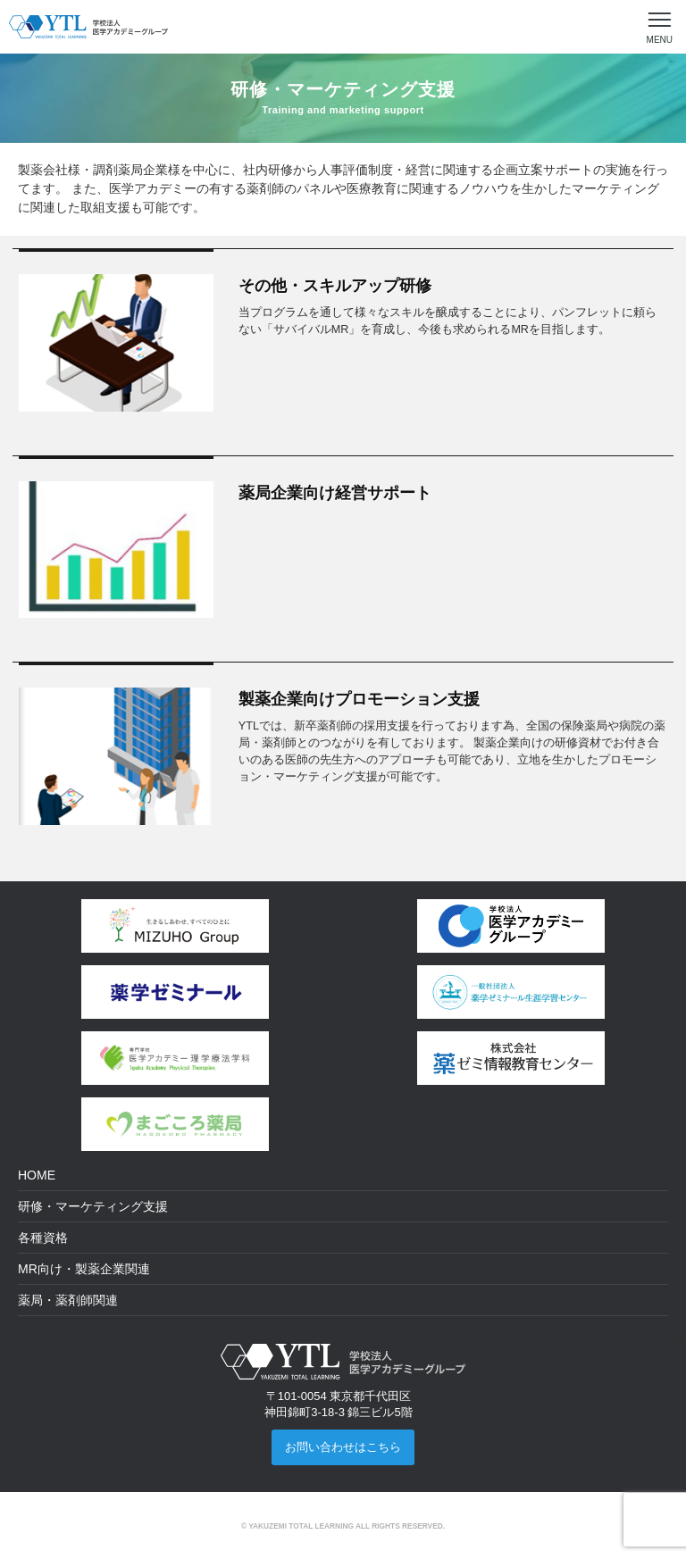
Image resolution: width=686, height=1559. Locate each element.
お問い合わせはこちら (343, 1447)
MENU (660, 40)
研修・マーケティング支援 (93, 1206)
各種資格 (43, 1237)
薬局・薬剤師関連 (68, 1300)
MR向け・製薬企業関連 (84, 1269)
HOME (36, 1175)
